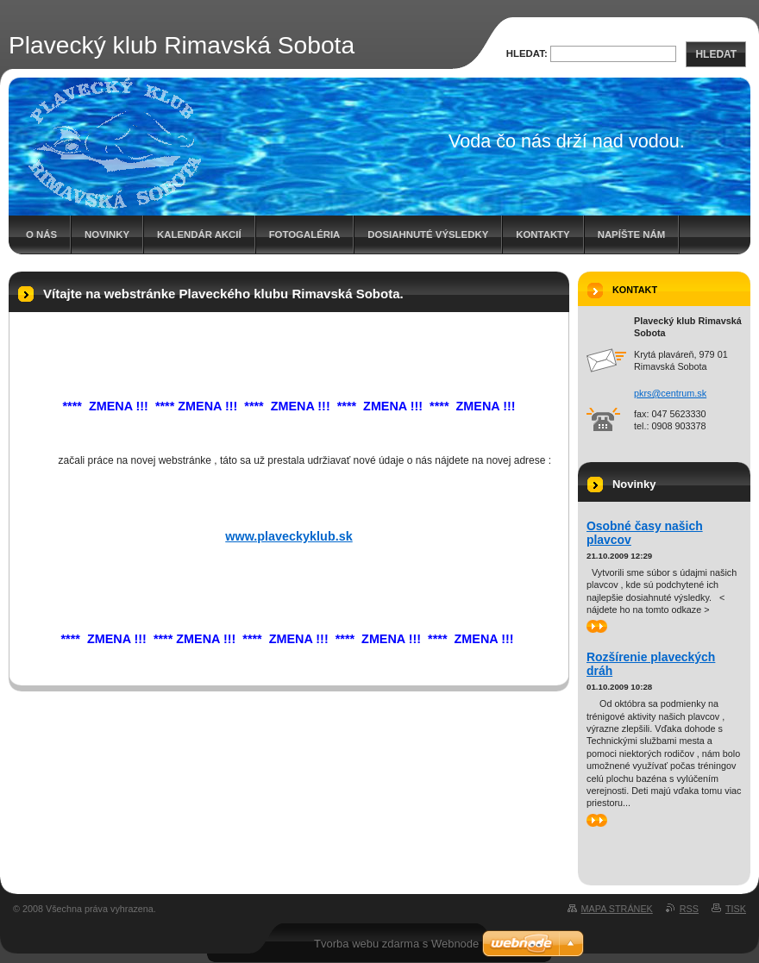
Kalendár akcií (199, 234)
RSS (689, 909)
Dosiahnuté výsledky (427, 234)
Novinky (107, 234)
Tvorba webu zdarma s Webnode (396, 943)
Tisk (735, 909)
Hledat (716, 54)
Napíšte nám (631, 234)
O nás (41, 234)
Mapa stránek (617, 909)
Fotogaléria (305, 234)
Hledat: (527, 53)
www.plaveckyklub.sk (288, 536)
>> (596, 626)
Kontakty (542, 234)
